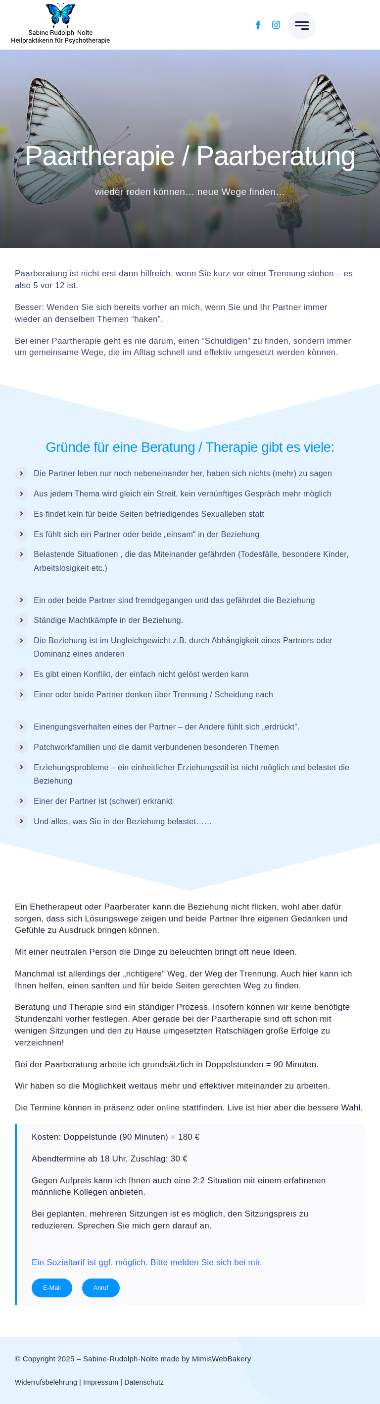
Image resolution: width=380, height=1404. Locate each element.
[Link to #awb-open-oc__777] (301, 25)
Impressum (100, 1382)
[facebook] (258, 25)
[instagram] (276, 25)
